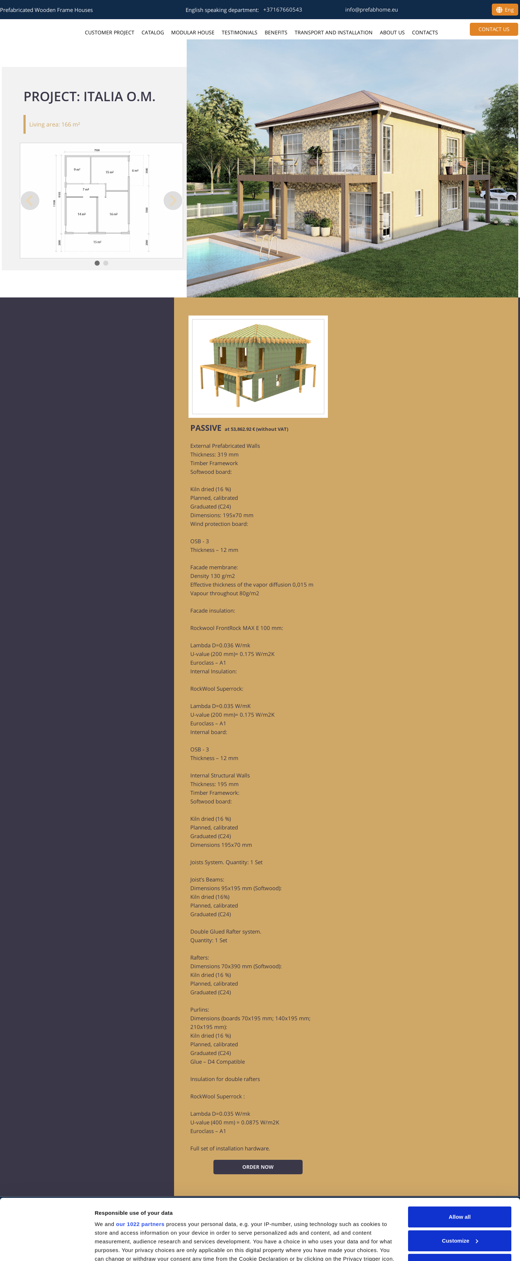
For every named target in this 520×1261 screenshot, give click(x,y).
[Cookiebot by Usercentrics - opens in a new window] (46, 1246)
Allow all (460, 1160)
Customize (460, 1183)
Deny (460, 1207)
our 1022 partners (140, 1167)
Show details (111, 1247)
